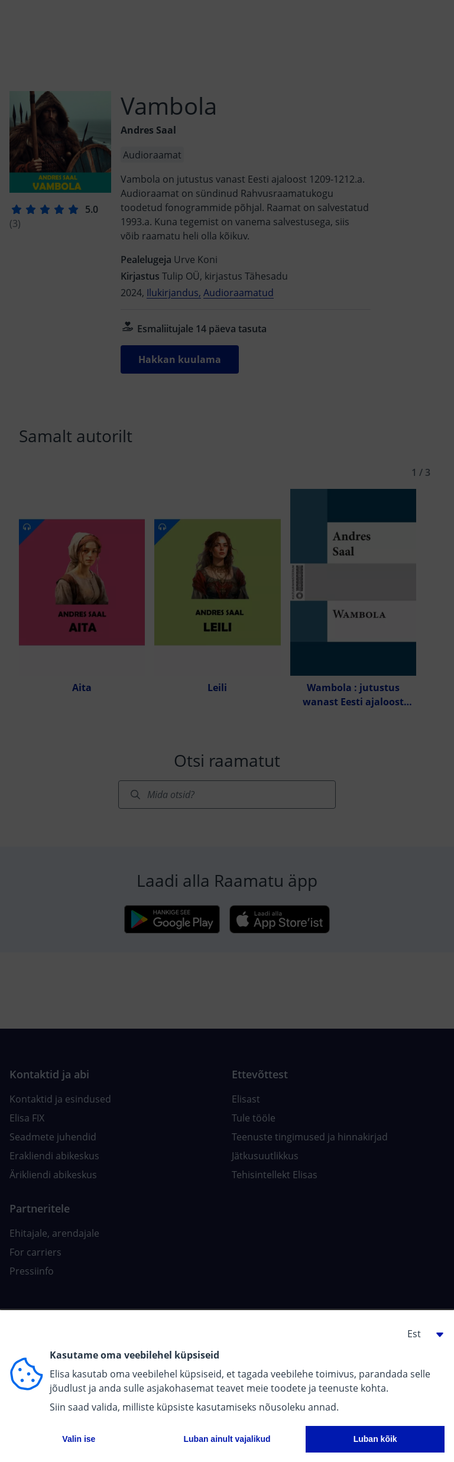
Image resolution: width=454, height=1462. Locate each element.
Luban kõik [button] (375, 1439)
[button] (421, 1334)
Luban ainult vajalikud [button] (226, 1439)
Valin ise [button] (78, 1439)
